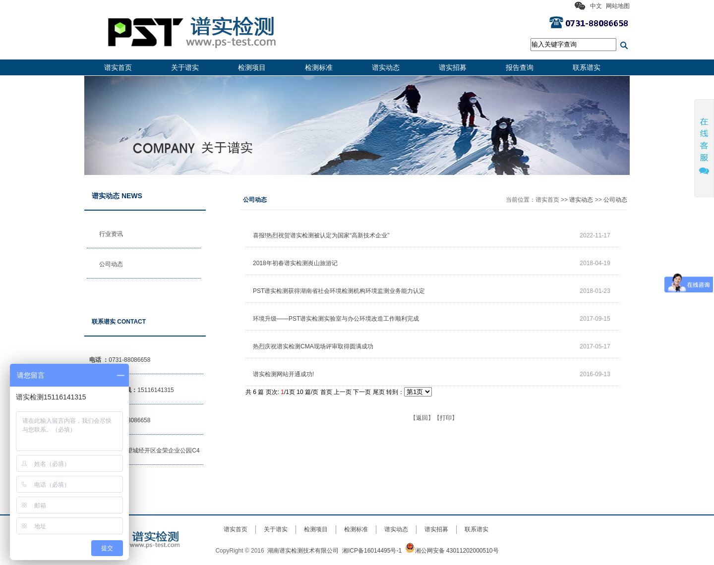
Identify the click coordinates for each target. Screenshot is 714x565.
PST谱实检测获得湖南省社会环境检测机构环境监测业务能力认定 (339, 290)
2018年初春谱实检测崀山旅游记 (295, 263)
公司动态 (111, 264)
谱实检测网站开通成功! (283, 374)
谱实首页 (118, 67)
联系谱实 (586, 67)
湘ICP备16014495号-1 (372, 550)
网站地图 (618, 5)
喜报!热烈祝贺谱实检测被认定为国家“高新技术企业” (321, 235)
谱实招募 (453, 67)
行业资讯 (111, 233)
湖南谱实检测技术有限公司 (303, 550)
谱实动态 (386, 67)
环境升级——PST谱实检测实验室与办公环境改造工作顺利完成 (336, 318)
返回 (422, 417)
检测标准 (319, 67)
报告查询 (520, 67)
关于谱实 (185, 67)
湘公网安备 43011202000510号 (452, 550)
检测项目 (252, 67)
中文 (596, 5)
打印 (446, 417)
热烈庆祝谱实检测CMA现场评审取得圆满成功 (313, 346)
